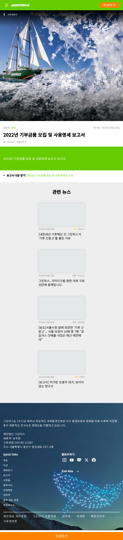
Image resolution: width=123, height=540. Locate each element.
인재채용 (7, 490)
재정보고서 (9, 504)
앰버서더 (7, 485)
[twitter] (86, 460)
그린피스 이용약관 (44, 516)
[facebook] (94, 460)
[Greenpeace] (20, 9)
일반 (13, 127)
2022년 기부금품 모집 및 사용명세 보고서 (50, 175)
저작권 (66, 516)
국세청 (81, 516)
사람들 (6, 480)
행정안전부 (98, 516)
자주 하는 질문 (11, 500)
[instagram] (64, 460)
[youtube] (72, 460)
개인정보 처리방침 (15, 516)
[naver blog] (79, 460)
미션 (5, 465)
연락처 (6, 495)
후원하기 (109, 5)
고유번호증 (10, 521)
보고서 (6, 475)
